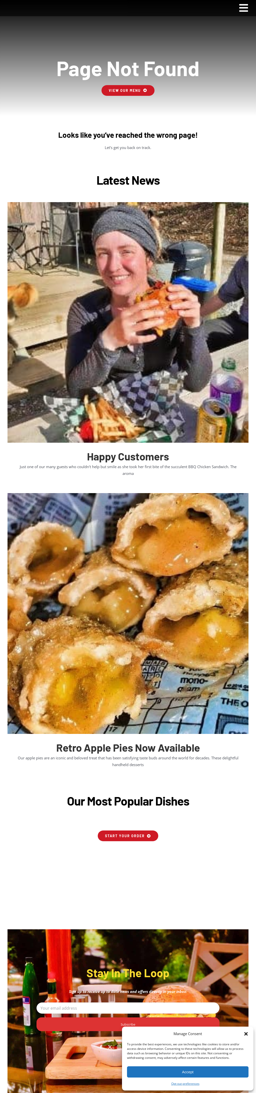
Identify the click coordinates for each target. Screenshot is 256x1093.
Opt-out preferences (185, 1084)
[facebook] (101, 1047)
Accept (188, 1072)
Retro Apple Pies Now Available (128, 747)
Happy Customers (128, 456)
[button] (246, 1033)
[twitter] (110, 1047)
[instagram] (119, 1047)
